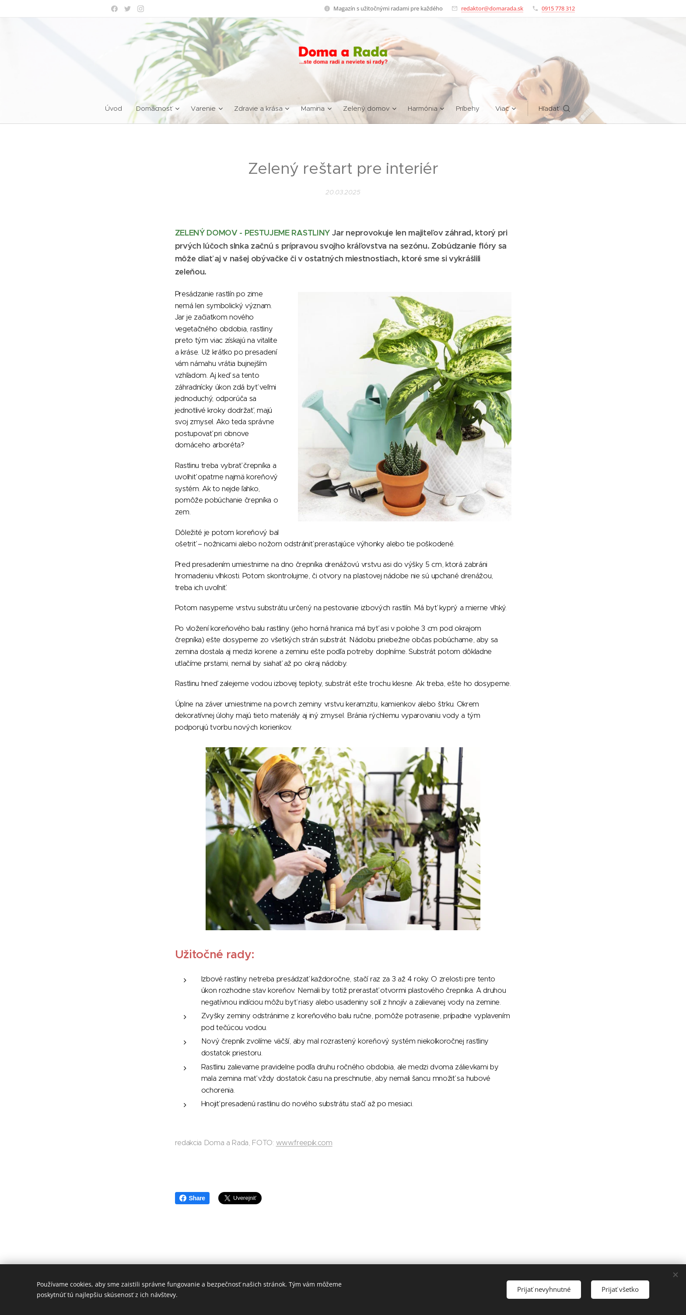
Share (192, 1198)
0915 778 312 (558, 8)
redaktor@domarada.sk (492, 8)
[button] (554, 109)
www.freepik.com (304, 1142)
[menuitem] (117, 109)
